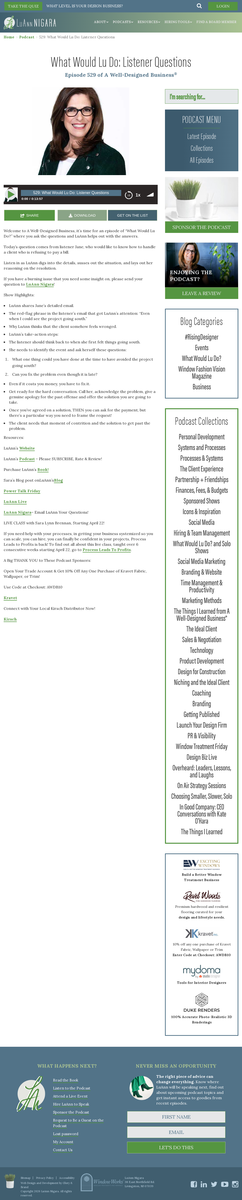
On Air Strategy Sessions (201, 784)
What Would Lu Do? (201, 357)
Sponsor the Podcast (202, 227)
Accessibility (67, 1178)
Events (201, 346)
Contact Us (62, 1150)
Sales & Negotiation (201, 638)
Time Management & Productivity (202, 586)
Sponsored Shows (202, 500)
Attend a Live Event (70, 1096)
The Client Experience (201, 468)
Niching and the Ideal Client (201, 681)
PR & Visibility (202, 735)
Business (202, 386)
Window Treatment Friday (202, 745)
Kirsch (10, 619)
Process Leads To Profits (107, 549)
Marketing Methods (202, 599)
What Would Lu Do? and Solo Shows (202, 546)
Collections (202, 147)
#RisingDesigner (201, 336)
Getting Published (202, 713)
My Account (63, 1142)
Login (223, 6)
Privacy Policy (45, 1178)
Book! (43, 469)
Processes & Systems (201, 457)
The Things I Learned (202, 831)
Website (27, 448)
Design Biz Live (202, 756)
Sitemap (25, 1178)
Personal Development (202, 436)
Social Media (202, 521)
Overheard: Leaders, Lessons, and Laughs (202, 771)
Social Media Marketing (201, 560)
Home (9, 37)
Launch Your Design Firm (202, 724)
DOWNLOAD (84, 215)
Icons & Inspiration (202, 510)
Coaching (201, 692)
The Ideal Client (201, 628)
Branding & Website (202, 571)
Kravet (10, 597)
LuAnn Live (15, 501)
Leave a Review (201, 293)
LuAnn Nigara (40, 284)
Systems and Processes (201, 446)
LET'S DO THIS (176, 1147)
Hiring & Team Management (202, 532)
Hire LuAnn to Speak (71, 1104)
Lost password (65, 1134)
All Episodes (201, 159)
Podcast (26, 37)
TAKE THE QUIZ (23, 6)
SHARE (32, 215)
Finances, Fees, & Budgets (202, 489)
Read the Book (65, 1080)
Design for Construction (201, 670)
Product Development (202, 660)
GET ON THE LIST (132, 215)
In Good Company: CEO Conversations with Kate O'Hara (201, 813)
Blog (58, 480)
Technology (201, 649)
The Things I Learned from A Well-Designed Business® (202, 614)
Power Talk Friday (22, 490)
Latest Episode (201, 135)
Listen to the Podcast (71, 1088)
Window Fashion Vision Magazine (201, 372)
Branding (201, 703)
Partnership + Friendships (201, 478)
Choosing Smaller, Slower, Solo (201, 795)
